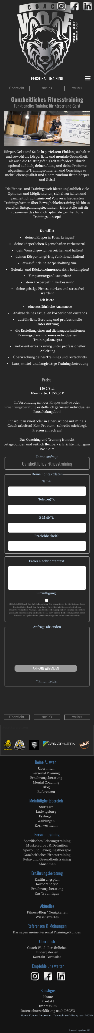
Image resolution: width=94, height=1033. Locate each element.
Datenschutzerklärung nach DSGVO (48, 1011)
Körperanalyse (61, 402)
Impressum (48, 1006)
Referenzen (46, 792)
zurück (47, 88)
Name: (46, 481)
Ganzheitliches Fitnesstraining (47, 855)
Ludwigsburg (46, 811)
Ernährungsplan (47, 879)
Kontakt (48, 1001)
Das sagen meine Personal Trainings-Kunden (47, 932)
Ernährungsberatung (20, 407)
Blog (46, 787)
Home (48, 997)
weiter (77, 88)
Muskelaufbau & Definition (47, 845)
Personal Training (61, 78)
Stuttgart (46, 807)
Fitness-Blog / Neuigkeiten (47, 912)
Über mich (46, 768)
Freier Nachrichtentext (46, 561)
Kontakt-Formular (47, 957)
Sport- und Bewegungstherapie (47, 850)
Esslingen (46, 816)
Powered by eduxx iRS (79, 1030)
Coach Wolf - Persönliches (47, 948)
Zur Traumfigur (47, 893)
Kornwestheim (46, 825)
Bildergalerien (47, 952)
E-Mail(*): (46, 517)
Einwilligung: (46, 593)
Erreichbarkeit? (46, 536)
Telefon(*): (46, 499)
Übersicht (16, 88)
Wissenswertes (47, 917)
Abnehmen (47, 864)
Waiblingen (46, 821)
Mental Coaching (46, 782)
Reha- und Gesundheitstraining (47, 859)
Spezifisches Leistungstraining (47, 841)
